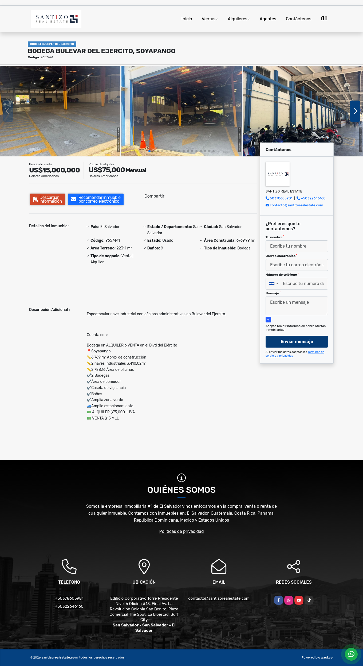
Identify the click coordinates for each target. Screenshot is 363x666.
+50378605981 (69, 598)
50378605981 (281, 198)
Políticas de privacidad (181, 531)
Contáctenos (298, 18)
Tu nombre (275, 237)
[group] (60, 111)
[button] (149, 151)
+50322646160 (313, 198)
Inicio (187, 18)
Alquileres (237, 18)
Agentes (268, 18)
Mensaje (273, 293)
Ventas (208, 18)
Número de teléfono (282, 274)
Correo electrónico (281, 256)
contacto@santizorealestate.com (296, 205)
